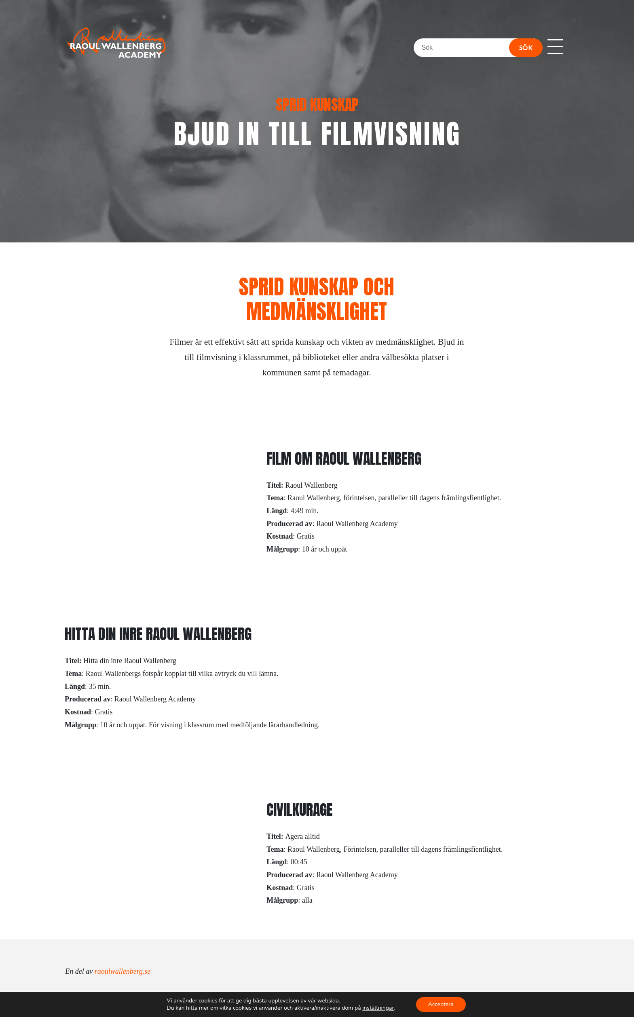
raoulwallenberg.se (123, 971)
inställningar (378, 1008)
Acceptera (441, 1004)
